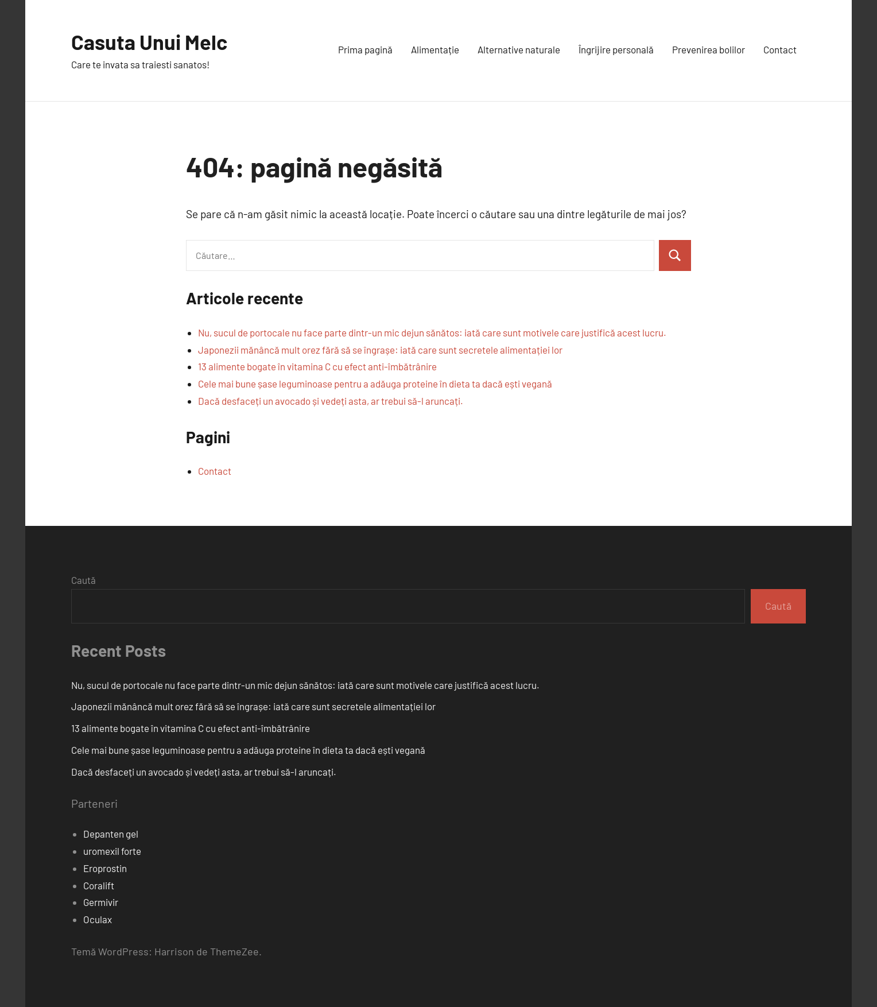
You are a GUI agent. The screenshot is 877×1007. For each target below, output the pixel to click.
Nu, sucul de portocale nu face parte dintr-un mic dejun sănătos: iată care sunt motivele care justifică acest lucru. (432, 332)
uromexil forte (112, 851)
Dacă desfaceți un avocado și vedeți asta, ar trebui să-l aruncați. (330, 400)
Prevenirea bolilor (708, 49)
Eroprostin (105, 868)
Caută (83, 580)
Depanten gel (110, 833)
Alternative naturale (519, 49)
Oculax (97, 919)
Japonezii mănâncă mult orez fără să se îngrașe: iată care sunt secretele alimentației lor (380, 349)
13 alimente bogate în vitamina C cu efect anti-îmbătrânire (317, 366)
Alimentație (435, 49)
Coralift (98, 885)
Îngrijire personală (616, 49)
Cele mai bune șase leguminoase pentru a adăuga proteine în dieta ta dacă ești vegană (375, 383)
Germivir (100, 902)
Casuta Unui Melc (149, 41)
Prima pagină (365, 49)
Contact (780, 49)
